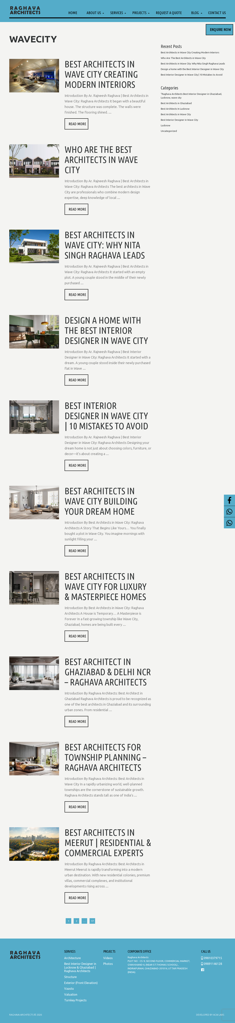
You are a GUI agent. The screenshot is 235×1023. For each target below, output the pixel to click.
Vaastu (69, 988)
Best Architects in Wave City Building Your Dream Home (101, 501)
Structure (70, 977)
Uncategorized (169, 131)
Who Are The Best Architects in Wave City (101, 159)
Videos (108, 958)
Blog (195, 13)
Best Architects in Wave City (176, 114)
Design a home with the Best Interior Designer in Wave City (106, 330)
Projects (139, 13)
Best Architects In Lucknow (175, 108)
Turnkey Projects (75, 1000)
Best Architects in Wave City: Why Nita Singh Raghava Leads (105, 244)
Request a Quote (169, 13)
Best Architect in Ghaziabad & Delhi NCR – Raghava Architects (108, 671)
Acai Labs (218, 1014)
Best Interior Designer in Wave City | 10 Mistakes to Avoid (106, 415)
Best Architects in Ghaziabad (176, 103)
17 (92, 921)
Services (116, 13)
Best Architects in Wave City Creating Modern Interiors (101, 74)
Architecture (72, 958)
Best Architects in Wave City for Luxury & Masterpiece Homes (105, 586)
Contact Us (217, 13)
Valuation (70, 994)
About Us (94, 13)
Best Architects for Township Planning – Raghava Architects (105, 757)
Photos (108, 963)
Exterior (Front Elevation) (81, 982)
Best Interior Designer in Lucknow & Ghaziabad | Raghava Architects (80, 967)
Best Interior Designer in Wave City (179, 120)
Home (72, 13)
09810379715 (211, 958)
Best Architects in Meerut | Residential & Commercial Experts (108, 842)
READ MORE (77, 124)
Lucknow (165, 125)
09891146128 (211, 963)
